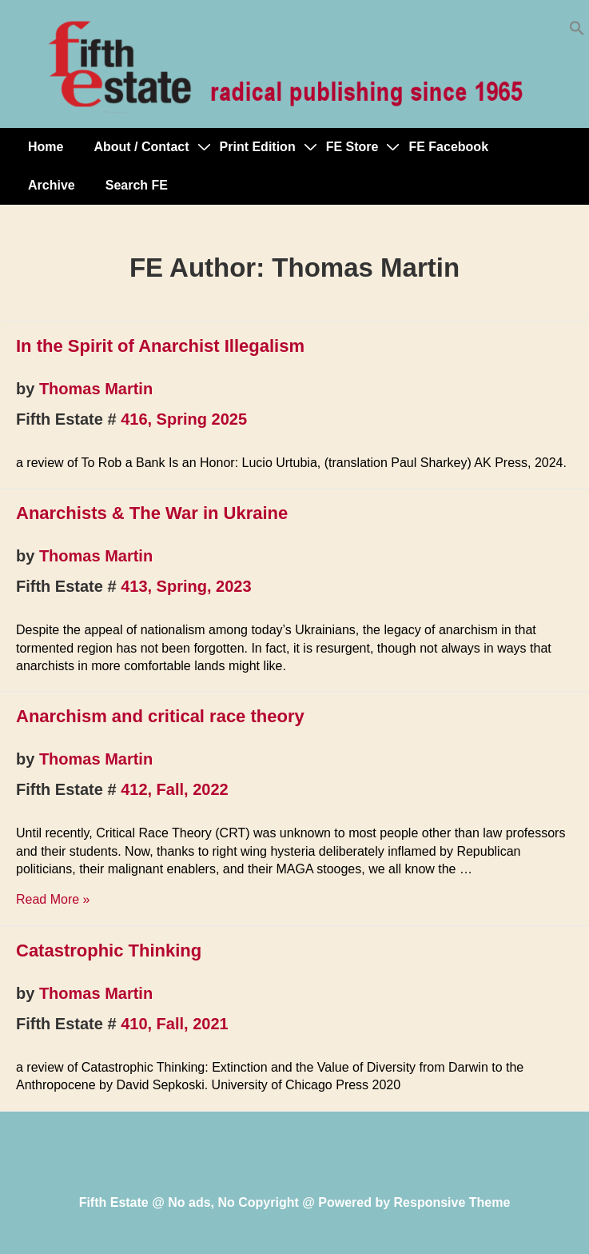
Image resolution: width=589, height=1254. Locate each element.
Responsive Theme (452, 1202)
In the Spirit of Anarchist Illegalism (160, 346)
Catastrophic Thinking (108, 950)
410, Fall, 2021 (175, 1023)
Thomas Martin (96, 388)
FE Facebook (448, 147)
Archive (51, 185)
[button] (577, 31)
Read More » (53, 899)
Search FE (136, 185)
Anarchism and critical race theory (160, 716)
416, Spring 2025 (184, 419)
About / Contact (141, 147)
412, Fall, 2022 (175, 789)
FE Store (352, 147)
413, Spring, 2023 (186, 586)
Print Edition (258, 147)
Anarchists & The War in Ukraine (152, 513)
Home (45, 147)
